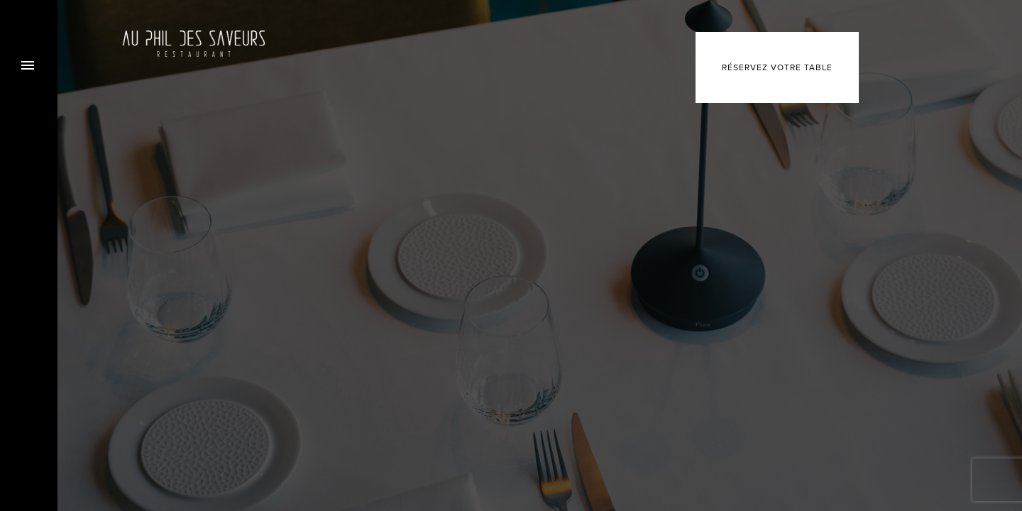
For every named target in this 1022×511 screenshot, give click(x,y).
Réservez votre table (777, 67)
